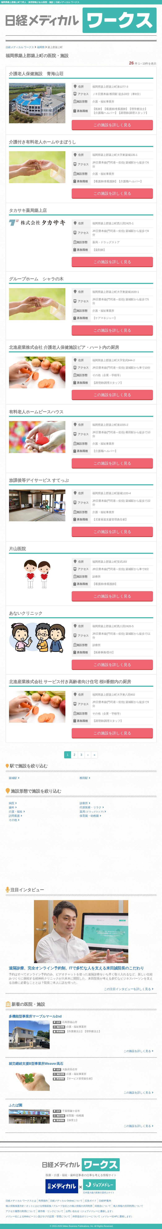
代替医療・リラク (92, 807)
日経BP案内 (105, 1200)
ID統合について (103, 1206)
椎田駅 (85, 778)
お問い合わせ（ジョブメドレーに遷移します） (90, 1211)
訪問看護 (15, 815)
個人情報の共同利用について (128, 1206)
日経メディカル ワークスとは (21, 1200)
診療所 (85, 803)
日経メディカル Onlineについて (66, 1200)
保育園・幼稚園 (90, 815)
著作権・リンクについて (50, 1211)
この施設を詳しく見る (112, 125)
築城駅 (14, 778)
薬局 (93, 811)
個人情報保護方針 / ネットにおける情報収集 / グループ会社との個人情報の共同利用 (49, 1206)
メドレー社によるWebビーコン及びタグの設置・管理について (38, 1216)
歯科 (13, 807)
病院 (13, 803)
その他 (14, 820)
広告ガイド (90, 1200)
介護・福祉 (17, 811)
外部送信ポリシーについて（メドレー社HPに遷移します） (103, 1216)
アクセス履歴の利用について (21, 1211)
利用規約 (43, 1200)
